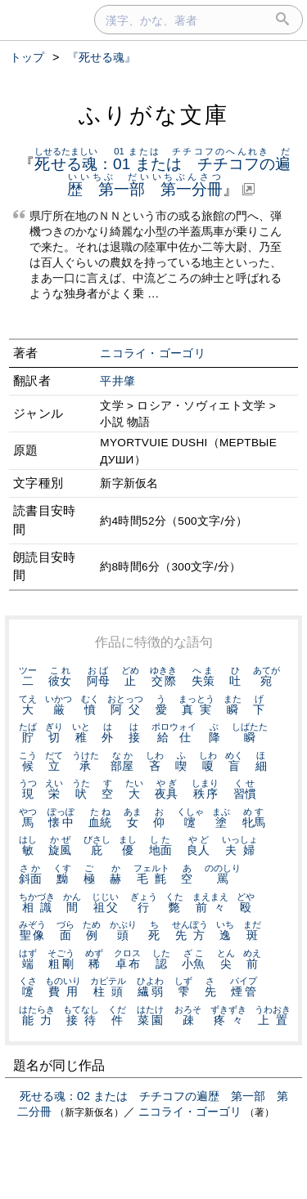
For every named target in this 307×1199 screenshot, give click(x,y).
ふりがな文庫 (154, 115)
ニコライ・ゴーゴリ (152, 353)
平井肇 (117, 381)
